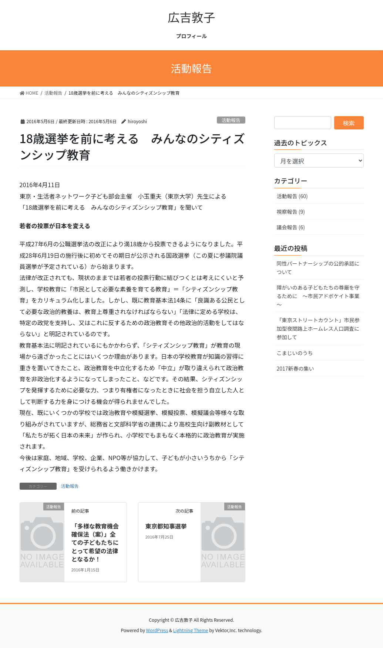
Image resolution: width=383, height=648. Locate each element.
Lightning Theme (190, 630)
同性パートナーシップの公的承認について (318, 268)
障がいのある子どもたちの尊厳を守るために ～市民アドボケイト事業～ (318, 296)
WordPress (157, 630)
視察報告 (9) (291, 211)
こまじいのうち (297, 353)
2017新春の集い (301, 368)
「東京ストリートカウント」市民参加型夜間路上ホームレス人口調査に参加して (318, 328)
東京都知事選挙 (166, 526)
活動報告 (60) (292, 196)
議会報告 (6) (291, 227)
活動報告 (231, 120)
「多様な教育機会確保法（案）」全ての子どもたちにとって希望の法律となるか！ (95, 543)
